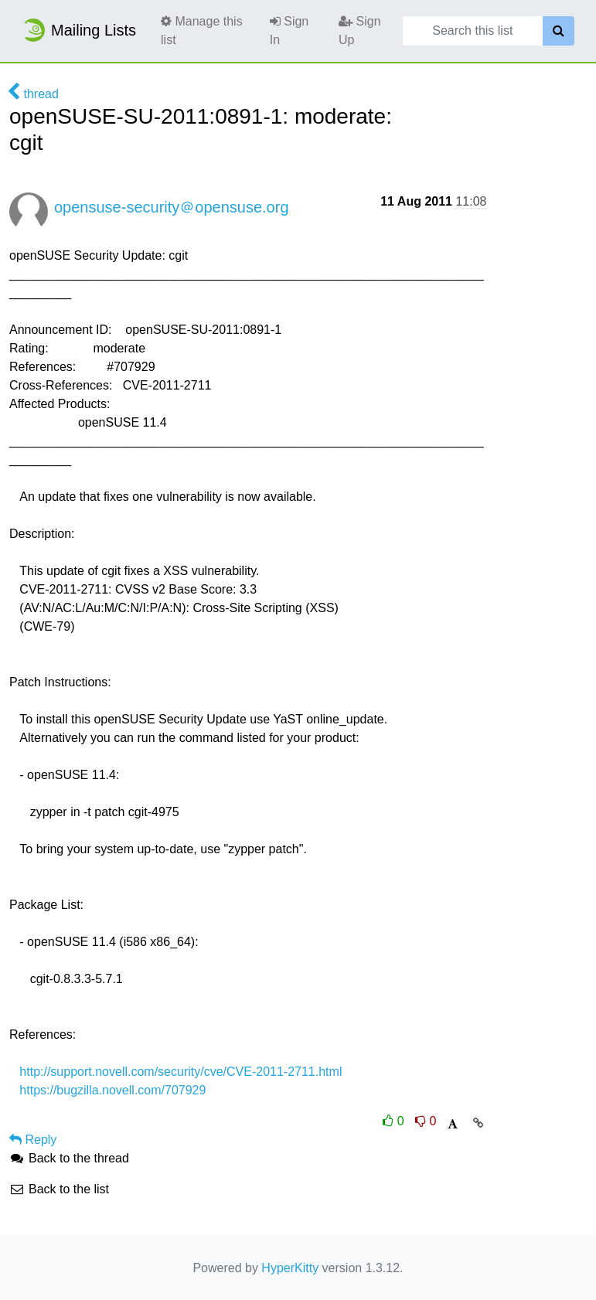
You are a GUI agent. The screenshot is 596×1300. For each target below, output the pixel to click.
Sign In (289, 30)
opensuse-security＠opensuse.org (171, 207)
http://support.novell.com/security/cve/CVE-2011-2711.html (180, 1071)
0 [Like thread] (395, 1121)
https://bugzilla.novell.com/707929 (112, 1090)
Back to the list (59, 1189)
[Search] (558, 31)
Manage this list (202, 30)
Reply (32, 1139)
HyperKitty (289, 1267)
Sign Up (359, 30)
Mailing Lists (79, 30)
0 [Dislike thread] (425, 1121)
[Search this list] (473, 31)
